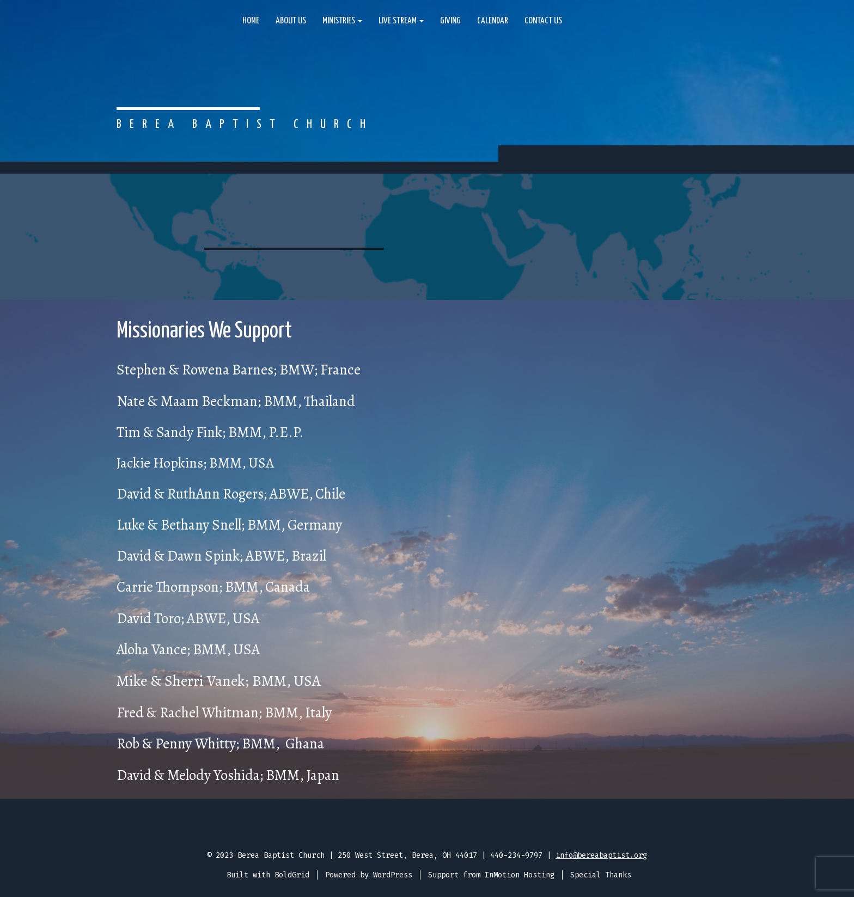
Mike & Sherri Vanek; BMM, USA (219, 681)
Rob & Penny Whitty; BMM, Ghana (220, 743)
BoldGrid (291, 875)
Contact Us (543, 21)
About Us (291, 21)
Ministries (342, 21)
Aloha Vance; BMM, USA (188, 649)
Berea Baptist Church (245, 124)
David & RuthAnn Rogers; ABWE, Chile (231, 493)
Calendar (492, 21)
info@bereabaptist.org (601, 855)
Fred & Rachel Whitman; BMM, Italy (224, 712)
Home (250, 21)
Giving (450, 21)
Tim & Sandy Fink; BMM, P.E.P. (210, 432)
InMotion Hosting (519, 875)
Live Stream (401, 21)
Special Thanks (600, 875)
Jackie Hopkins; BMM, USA (195, 462)
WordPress (392, 875)
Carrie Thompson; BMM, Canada (213, 587)
